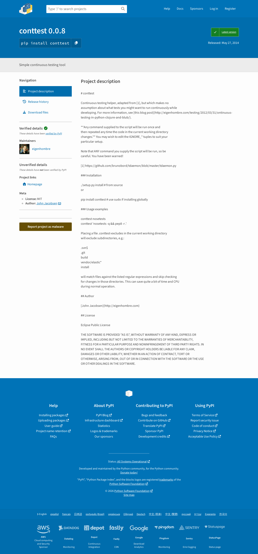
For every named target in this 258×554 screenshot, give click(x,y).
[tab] (45, 91)
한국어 (223, 514)
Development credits (152, 436)
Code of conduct (203, 426)
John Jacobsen (46, 203)
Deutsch (141, 514)
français (66, 514)
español (54, 514)
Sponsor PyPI (154, 431)
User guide (52, 426)
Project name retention (51, 431)
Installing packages (52, 415)
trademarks (166, 480)
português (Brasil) (95, 514)
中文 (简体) (155, 514)
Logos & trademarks (104, 431)
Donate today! (129, 473)
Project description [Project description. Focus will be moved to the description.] (38, 91)
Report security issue (204, 420)
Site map (129, 495)
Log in (214, 8)
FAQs (53, 436)
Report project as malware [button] (46, 226)
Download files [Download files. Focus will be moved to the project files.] (35, 112)
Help (167, 8)
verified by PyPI (54, 133)
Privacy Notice (203, 431)
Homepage (32, 184)
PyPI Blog (102, 415)
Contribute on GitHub (152, 420)
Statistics (104, 426)
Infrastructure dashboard (102, 420)
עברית (197, 514)
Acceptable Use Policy (202, 436)
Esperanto (210, 514)
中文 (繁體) (171, 514)
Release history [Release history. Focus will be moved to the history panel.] (35, 102)
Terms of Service (203, 415)
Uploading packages (52, 420)
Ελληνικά (128, 514)
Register (230, 8)
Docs (180, 8)
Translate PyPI (152, 426)
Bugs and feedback (154, 415)
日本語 (78, 514)
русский (186, 514)
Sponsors (196, 8)
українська (114, 514)
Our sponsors (104, 436)
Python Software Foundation (127, 484)
